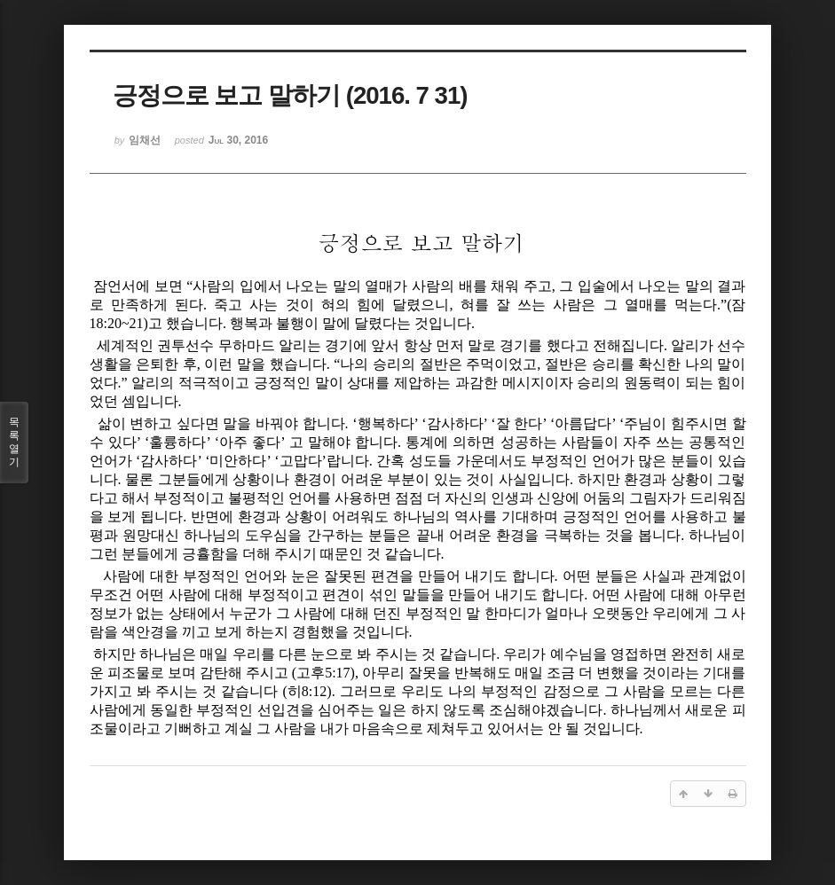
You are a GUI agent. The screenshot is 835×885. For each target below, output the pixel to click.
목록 (14, 442)
